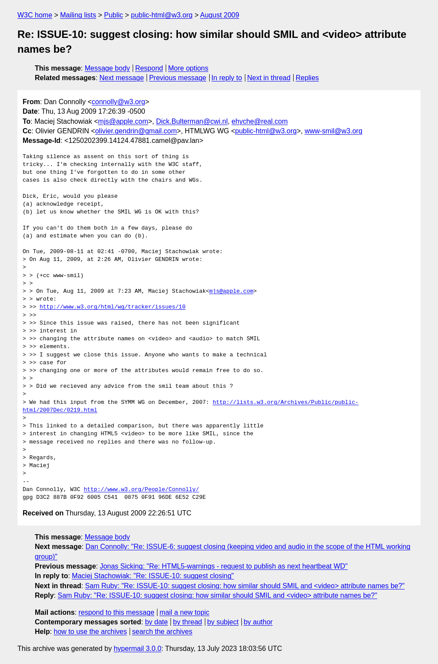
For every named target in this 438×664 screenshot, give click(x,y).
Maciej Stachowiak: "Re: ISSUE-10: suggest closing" (153, 575)
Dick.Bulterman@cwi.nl (192, 121)
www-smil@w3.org (333, 131)
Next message (122, 77)
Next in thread (269, 77)
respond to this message (116, 612)
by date (156, 622)
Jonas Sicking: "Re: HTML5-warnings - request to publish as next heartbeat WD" (224, 566)
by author (258, 622)
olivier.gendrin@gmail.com (136, 131)
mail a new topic (185, 612)
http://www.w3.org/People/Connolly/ (141, 490)
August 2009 (219, 15)
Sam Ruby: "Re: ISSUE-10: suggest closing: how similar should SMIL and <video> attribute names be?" (245, 585)
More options (188, 68)
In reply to (226, 77)
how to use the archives (90, 631)
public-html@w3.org (162, 15)
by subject (222, 622)
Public (113, 15)
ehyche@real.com (259, 121)
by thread (187, 622)
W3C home (34, 15)
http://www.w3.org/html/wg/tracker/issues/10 (112, 307)
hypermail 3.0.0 (137, 648)
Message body (107, 68)
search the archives (162, 631)
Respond (149, 68)
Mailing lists (78, 15)
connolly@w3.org (118, 101)
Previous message (178, 77)
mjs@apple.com (123, 121)
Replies (307, 77)
